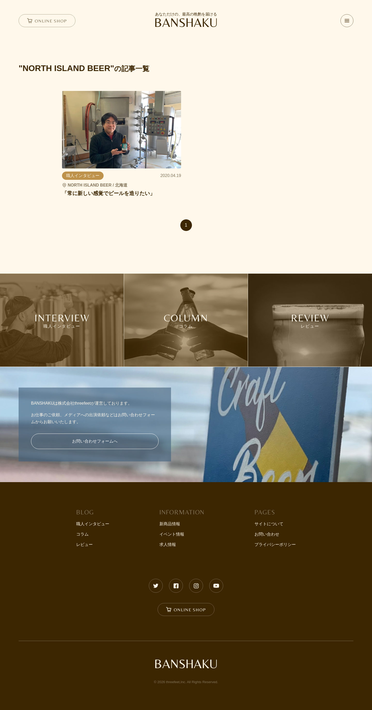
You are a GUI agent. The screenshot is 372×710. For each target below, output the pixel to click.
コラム (82, 534)
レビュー (84, 544)
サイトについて (268, 524)
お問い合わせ (266, 534)
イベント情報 (171, 534)
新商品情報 (169, 524)
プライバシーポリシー (275, 544)
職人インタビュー (92, 524)
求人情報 (167, 544)
